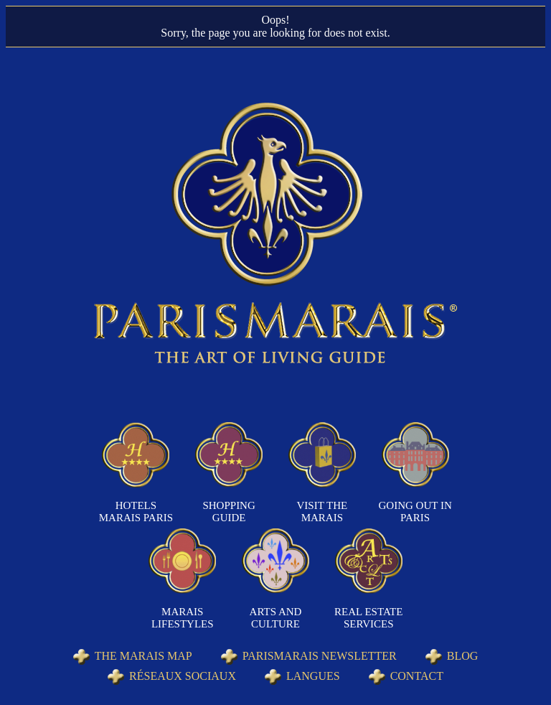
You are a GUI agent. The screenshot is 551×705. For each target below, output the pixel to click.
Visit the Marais (322, 511)
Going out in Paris (415, 511)
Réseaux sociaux (182, 676)
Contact (416, 676)
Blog (463, 656)
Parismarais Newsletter (319, 656)
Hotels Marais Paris (136, 511)
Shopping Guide (228, 511)
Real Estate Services (368, 618)
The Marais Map (143, 656)
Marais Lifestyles (182, 618)
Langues (313, 676)
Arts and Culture (276, 618)
